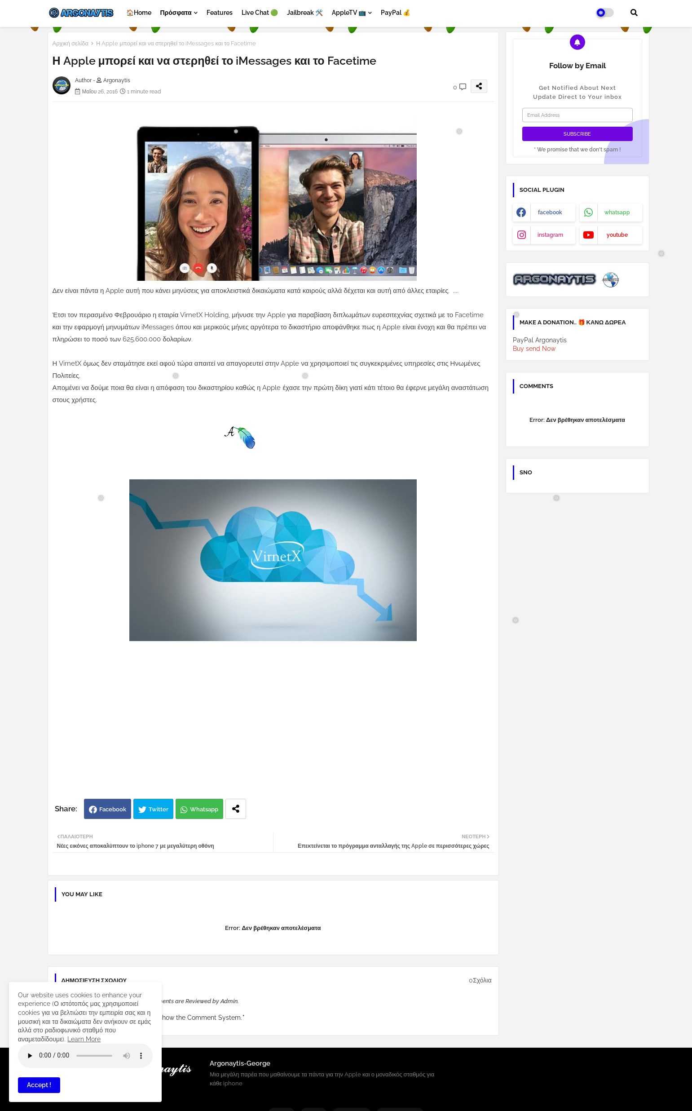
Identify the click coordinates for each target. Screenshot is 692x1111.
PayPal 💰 (395, 12)
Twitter (158, 809)
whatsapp (617, 212)
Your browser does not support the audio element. (85, 1056)
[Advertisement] (283, 727)
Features (220, 12)
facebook (550, 212)
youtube (617, 235)
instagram (550, 235)
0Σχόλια (480, 980)
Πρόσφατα (176, 12)
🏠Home (138, 12)
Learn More (84, 1039)
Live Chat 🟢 (260, 12)
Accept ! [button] (39, 1085)
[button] (634, 13)
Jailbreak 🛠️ (305, 12)
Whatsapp (204, 809)
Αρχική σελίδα (70, 43)
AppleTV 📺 (349, 12)
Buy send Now (534, 348)
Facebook (112, 809)
